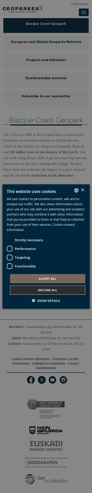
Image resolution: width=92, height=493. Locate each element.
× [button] (82, 190)
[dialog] (46, 246)
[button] (46, 300)
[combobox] (76, 190)
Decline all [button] (47, 290)
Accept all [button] (48, 278)
